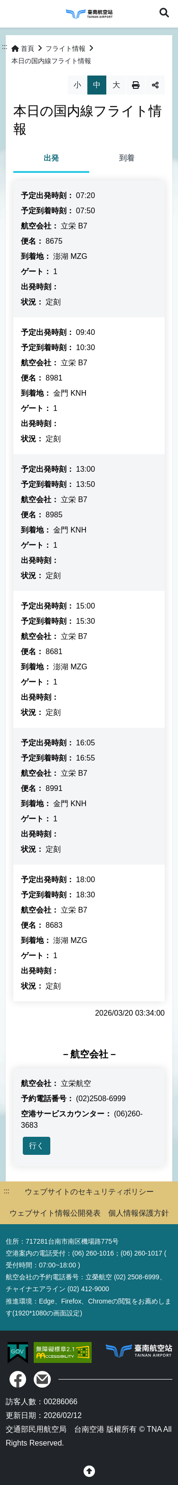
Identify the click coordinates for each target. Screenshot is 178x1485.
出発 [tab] (51, 158)
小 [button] (77, 85)
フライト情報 (65, 48)
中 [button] (97, 85)
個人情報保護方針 (138, 1213)
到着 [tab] (126, 158)
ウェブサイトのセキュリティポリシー (89, 1192)
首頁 (22, 48)
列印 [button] (135, 85)
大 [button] (116, 85)
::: (5, 46)
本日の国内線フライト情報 (51, 61)
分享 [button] (155, 85)
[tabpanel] (89, 591)
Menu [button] (13, 13)
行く (36, 1146)
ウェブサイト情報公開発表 (55, 1213)
